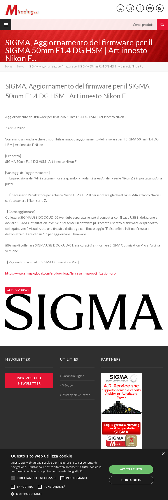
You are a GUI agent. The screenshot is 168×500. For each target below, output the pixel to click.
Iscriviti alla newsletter (29, 380)
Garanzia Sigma (72, 376)
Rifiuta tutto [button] (131, 480)
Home (8, 66)
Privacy (66, 385)
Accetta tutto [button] (131, 469)
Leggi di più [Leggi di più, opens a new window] (75, 471)
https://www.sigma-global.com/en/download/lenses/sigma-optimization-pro (60, 273)
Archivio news (18, 290)
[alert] (84, 474)
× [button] (163, 454)
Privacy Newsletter (75, 395)
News (20, 66)
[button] (58, 494)
